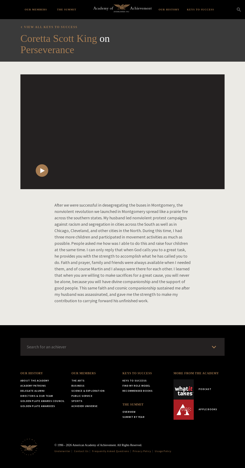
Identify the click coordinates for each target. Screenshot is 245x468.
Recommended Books (137, 390)
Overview (129, 411)
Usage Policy (163, 451)
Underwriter (62, 451)
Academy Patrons (33, 385)
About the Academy (34, 380)
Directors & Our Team (36, 395)
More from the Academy (196, 373)
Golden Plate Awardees (37, 406)
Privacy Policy (142, 451)
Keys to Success (200, 9)
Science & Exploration (88, 390)
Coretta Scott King (58, 38)
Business (78, 385)
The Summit (66, 9)
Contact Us (81, 451)
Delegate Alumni (32, 390)
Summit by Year (133, 416)
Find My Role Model (136, 385)
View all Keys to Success (50, 27)
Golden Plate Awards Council (42, 401)
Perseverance (47, 49)
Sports (77, 401)
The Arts (78, 380)
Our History (169, 9)
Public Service (82, 395)
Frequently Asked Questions (110, 451)
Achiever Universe (84, 406)
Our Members (36, 9)
